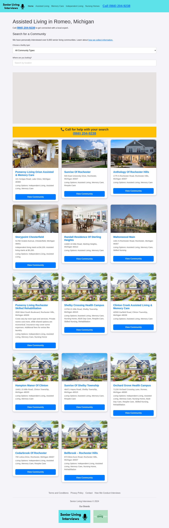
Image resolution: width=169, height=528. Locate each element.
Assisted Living (42, 6)
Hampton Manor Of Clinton (31, 385)
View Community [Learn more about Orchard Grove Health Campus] (133, 413)
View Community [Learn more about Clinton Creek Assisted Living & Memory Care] (133, 327)
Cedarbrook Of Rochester (31, 453)
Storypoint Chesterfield (29, 237)
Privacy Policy (77, 493)
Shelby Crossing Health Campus (84, 305)
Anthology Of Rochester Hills (131, 172)
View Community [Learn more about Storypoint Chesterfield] (35, 265)
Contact (88, 493)
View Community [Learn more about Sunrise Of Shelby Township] (84, 407)
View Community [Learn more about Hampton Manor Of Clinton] (35, 407)
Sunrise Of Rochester (77, 172)
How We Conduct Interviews (107, 493)
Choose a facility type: (21, 45)
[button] (65, 87)
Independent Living (74, 6)
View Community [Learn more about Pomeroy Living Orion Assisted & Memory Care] (35, 197)
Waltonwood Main (124, 237)
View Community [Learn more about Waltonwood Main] (133, 259)
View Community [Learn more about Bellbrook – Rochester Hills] (84, 478)
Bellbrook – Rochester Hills (81, 453)
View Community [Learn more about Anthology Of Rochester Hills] (133, 191)
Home (30, 6)
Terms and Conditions (59, 493)
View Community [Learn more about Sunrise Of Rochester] (84, 194)
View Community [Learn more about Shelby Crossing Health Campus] (84, 330)
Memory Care (57, 6)
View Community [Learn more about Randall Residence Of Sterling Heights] (84, 259)
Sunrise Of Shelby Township (81, 385)
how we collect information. (100, 40)
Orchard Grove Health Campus (132, 385)
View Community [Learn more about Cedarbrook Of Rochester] (35, 472)
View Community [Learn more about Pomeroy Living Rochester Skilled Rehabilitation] (35, 345)
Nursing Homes (92, 6)
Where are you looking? (22, 58)
